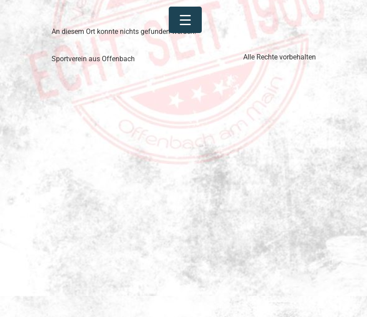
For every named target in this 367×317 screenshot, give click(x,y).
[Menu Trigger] (185, 20)
